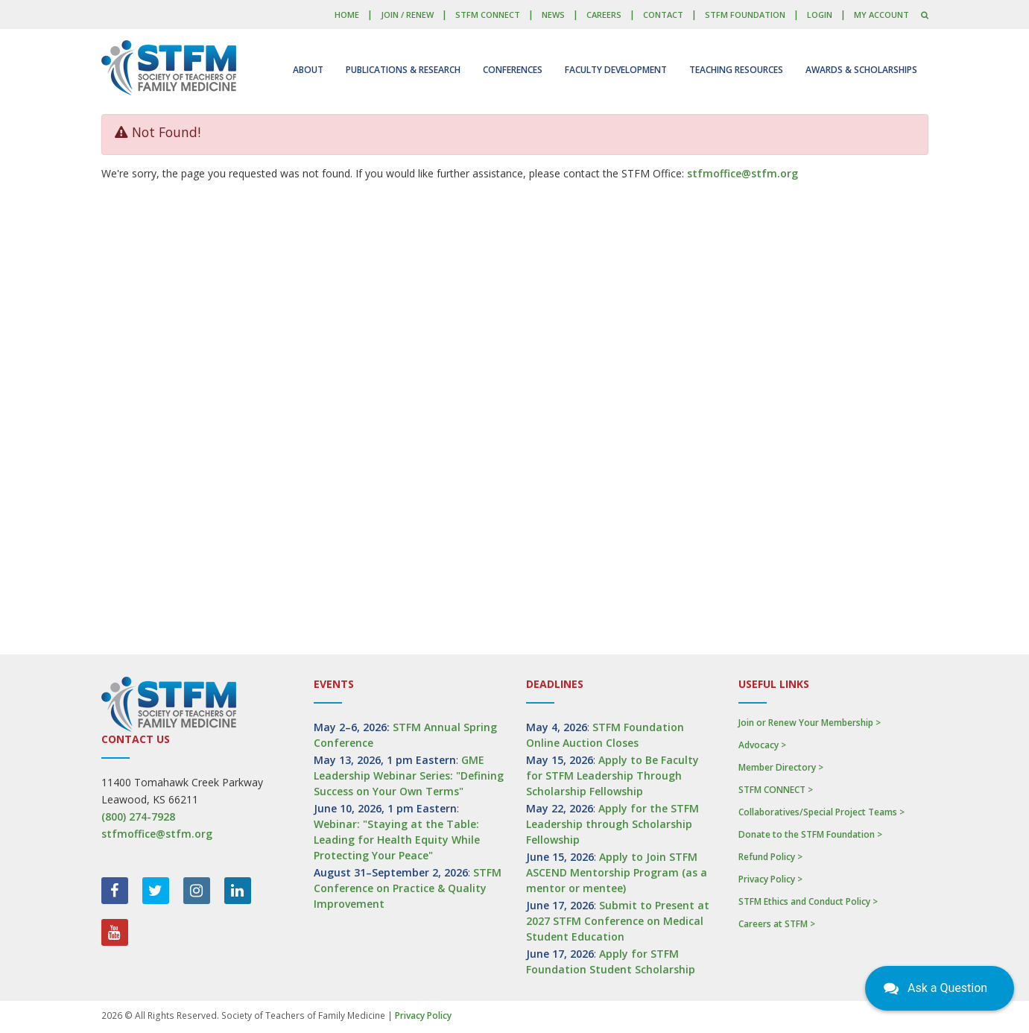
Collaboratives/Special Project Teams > (821, 812)
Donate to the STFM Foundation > (810, 834)
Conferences (512, 69)
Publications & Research (403, 69)
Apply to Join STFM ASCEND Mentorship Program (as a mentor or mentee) (616, 872)
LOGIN (819, 14)
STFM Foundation (745, 14)
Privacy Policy (423, 1015)
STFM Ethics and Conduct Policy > (808, 901)
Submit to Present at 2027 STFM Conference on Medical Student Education (617, 921)
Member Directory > (780, 767)
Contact (663, 14)
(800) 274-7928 (138, 816)
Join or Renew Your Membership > (809, 722)
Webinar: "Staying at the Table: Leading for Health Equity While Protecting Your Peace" (397, 839)
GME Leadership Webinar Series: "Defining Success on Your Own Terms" (409, 775)
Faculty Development (616, 69)
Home (347, 14)
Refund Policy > (770, 856)
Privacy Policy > (770, 879)
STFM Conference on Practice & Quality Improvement (407, 888)
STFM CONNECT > (775, 789)
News (553, 14)
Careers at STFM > (776, 923)
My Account (881, 14)
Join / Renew (407, 14)
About (308, 69)
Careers (603, 14)
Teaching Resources (736, 69)
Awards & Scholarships (861, 69)
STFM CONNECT (487, 14)
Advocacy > (762, 745)
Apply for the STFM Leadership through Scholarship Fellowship (612, 824)
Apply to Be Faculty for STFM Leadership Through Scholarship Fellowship (612, 775)
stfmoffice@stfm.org (742, 173)
